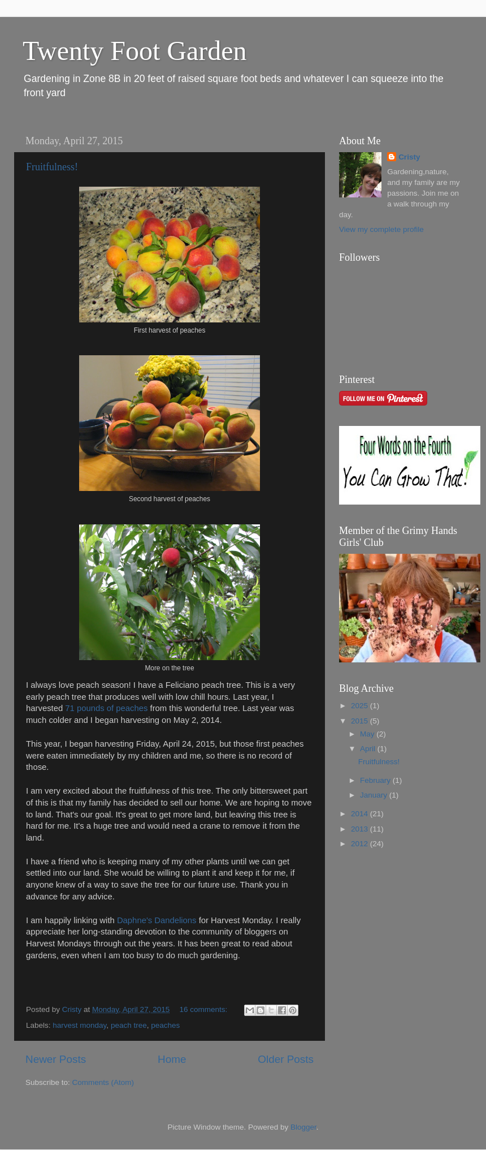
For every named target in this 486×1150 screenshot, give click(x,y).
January (374, 795)
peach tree (129, 1025)
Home (172, 1059)
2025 (360, 705)
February (376, 780)
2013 (360, 829)
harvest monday (79, 1025)
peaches (165, 1025)
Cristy (409, 157)
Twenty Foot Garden (135, 51)
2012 (360, 843)
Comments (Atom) (103, 1082)
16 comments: (204, 1009)
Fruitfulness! (52, 167)
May (368, 734)
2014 (360, 813)
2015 (360, 721)
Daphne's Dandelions (158, 920)
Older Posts (286, 1059)
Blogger (303, 1127)
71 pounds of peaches (106, 708)
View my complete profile (381, 229)
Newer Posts (55, 1059)
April (368, 748)
